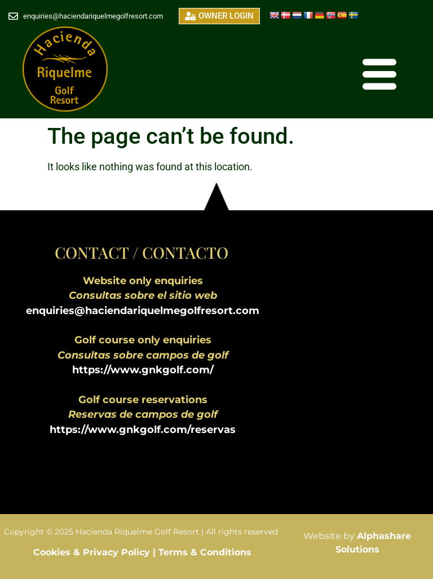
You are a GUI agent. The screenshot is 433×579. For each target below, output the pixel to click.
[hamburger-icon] (379, 77)
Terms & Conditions (204, 552)
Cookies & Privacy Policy (93, 552)
